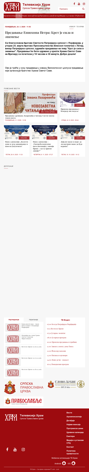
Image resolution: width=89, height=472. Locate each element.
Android (60, 464)
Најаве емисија (28, 16)
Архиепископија (10, 16)
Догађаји (19, 16)
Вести (69, 413)
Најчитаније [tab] (33, 320)
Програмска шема (46, 16)
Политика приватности (73, 452)
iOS (71, 464)
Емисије (37, 16)
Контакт (81, 16)
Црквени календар (75, 432)
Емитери (56, 16)
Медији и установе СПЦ (69, 16)
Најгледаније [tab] (14, 320)
